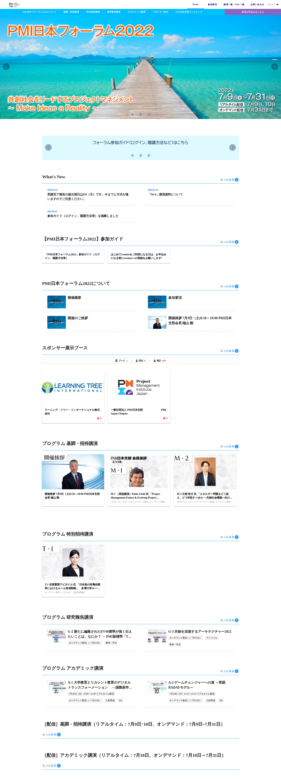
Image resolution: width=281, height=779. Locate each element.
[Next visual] (274, 66)
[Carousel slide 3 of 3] (148, 114)
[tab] (195, 4)
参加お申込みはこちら (253, 12)
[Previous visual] (6, 66)
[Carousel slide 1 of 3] (132, 114)
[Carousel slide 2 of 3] (140, 114)
